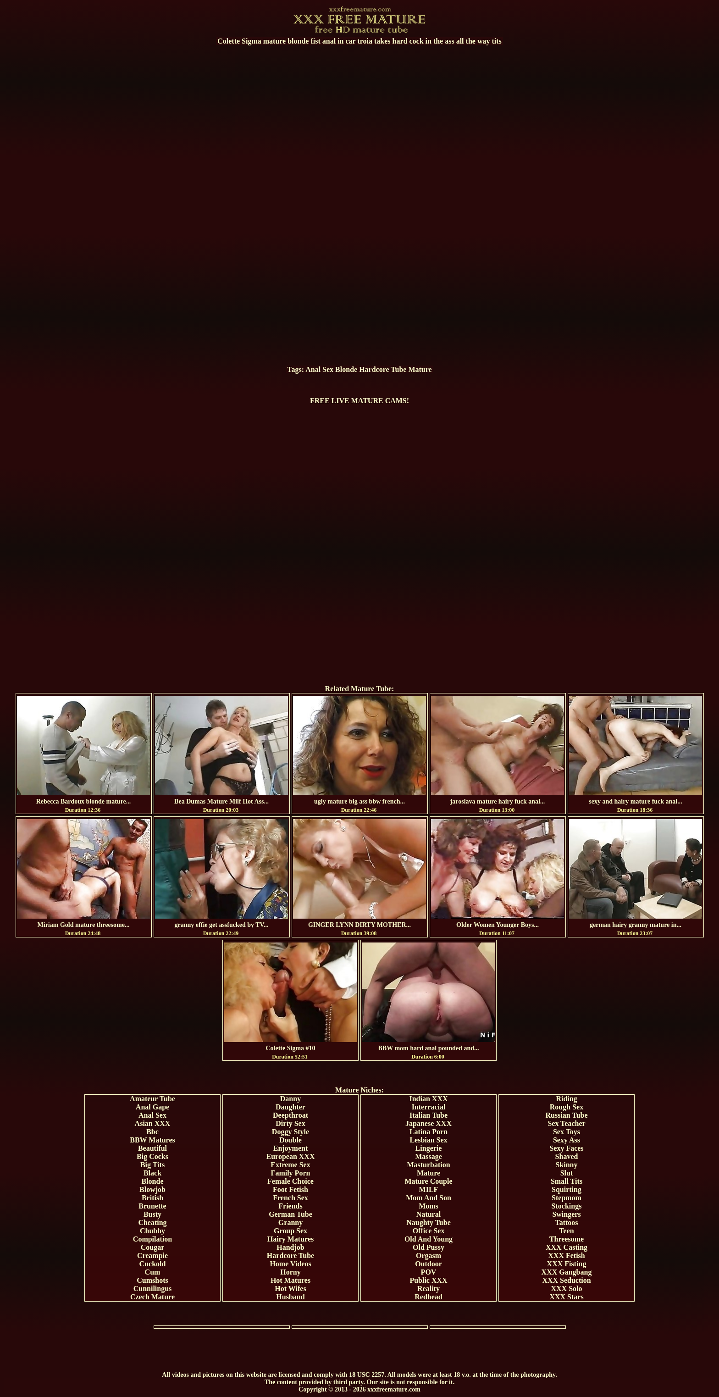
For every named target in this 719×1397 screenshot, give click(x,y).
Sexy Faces (566, 1148)
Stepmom (566, 1198)
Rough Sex (566, 1107)
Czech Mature (152, 1297)
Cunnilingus (152, 1288)
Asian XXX (153, 1123)
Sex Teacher (566, 1123)
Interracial (429, 1107)
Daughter (290, 1107)
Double (290, 1140)
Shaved (566, 1156)
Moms (428, 1206)
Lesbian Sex (428, 1140)
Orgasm (428, 1255)
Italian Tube (428, 1115)
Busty (152, 1214)
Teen (566, 1231)
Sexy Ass (566, 1140)
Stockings (567, 1206)
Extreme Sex (290, 1165)
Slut (566, 1173)
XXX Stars (566, 1297)
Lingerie (428, 1148)
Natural (428, 1214)
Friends (290, 1206)
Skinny (566, 1165)
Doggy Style (290, 1132)
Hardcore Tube (382, 369)
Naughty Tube (428, 1222)
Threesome (566, 1239)
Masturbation (428, 1165)
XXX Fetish (566, 1255)
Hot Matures (290, 1280)
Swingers (566, 1214)
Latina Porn (428, 1132)
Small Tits (566, 1181)
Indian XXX (428, 1099)
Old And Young (428, 1239)
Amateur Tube (152, 1099)
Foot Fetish (290, 1189)
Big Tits (152, 1165)
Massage (428, 1156)
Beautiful (152, 1148)
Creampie (152, 1255)
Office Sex (429, 1231)
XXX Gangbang (567, 1272)
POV (429, 1272)
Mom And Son (428, 1198)
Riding (566, 1099)
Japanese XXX (428, 1123)
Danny (290, 1099)
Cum (152, 1272)
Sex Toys (566, 1132)
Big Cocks (152, 1156)
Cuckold (152, 1264)
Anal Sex (319, 369)
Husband (290, 1297)
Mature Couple (428, 1181)
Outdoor (428, 1264)
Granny (290, 1222)
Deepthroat (290, 1115)
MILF (428, 1189)
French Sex (290, 1198)
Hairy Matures (290, 1239)
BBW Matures (152, 1140)
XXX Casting (566, 1247)
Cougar (153, 1247)
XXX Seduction (566, 1280)
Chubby (152, 1231)
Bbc (152, 1132)
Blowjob (152, 1189)
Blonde (346, 369)
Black (152, 1173)
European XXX (290, 1156)
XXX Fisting (566, 1264)
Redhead (428, 1297)
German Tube (290, 1214)
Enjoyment (290, 1148)
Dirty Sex (290, 1123)
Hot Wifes (290, 1288)
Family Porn (290, 1173)
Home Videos (290, 1264)
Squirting (566, 1189)
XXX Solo (566, 1288)
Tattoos (566, 1222)
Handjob (290, 1247)
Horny (290, 1272)
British (152, 1198)
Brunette (152, 1206)
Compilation (152, 1239)
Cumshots (152, 1280)
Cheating (152, 1222)
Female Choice (290, 1181)
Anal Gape (152, 1107)
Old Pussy (428, 1247)
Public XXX (428, 1280)
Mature (419, 369)
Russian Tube (566, 1115)
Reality (428, 1288)
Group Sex (290, 1231)
